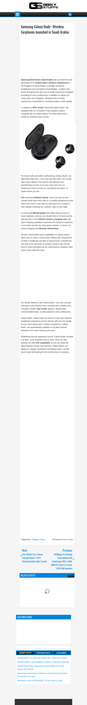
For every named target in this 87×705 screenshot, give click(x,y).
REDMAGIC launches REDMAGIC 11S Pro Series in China (39, 681)
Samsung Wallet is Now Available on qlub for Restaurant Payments (43, 662)
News (42, 539)
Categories (61, 652)
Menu (17, 14)
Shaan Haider (67, 539)
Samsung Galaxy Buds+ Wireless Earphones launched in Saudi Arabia (45, 29)
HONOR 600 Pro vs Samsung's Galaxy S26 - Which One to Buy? (42, 658)
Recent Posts (25, 652)
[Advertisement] (44, 55)
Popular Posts (43, 652)
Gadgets (35, 539)
